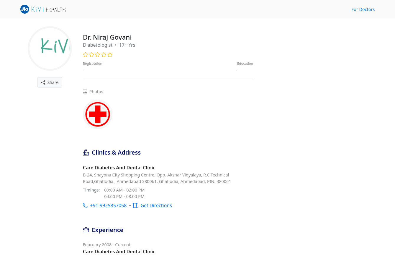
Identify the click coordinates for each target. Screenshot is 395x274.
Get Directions (152, 205)
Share (49, 82)
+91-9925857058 (105, 205)
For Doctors (363, 9)
